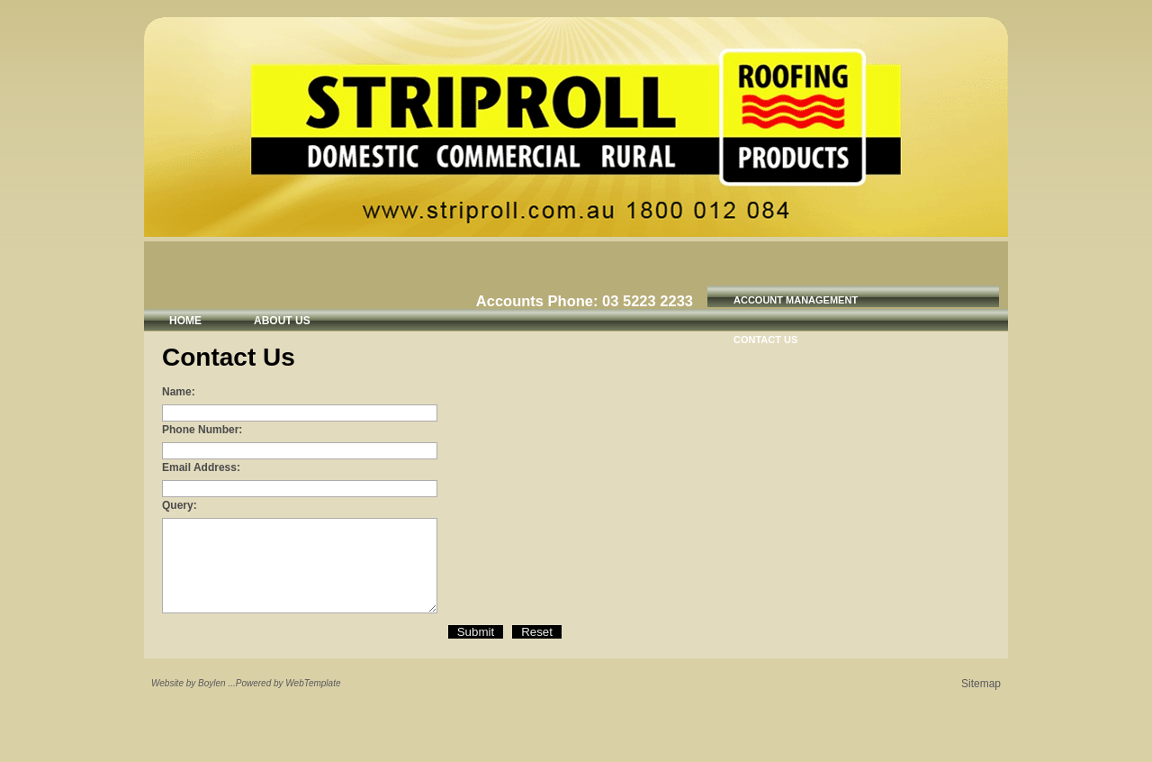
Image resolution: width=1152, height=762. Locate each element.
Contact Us (765, 339)
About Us (282, 320)
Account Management (796, 300)
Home (185, 320)
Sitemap (981, 683)
